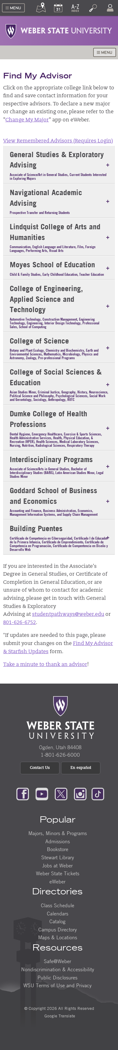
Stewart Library (57, 857)
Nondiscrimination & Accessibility (57, 969)
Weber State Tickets (57, 873)
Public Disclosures (57, 977)
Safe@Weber (57, 961)
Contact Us (40, 768)
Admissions (57, 841)
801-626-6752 (19, 622)
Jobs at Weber (57, 865)
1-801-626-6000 (60, 755)
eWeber (57, 881)
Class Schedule (57, 905)
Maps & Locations (57, 937)
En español (80, 768)
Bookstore (57, 849)
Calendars (57, 913)
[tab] (59, 165)
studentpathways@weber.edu (68, 614)
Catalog (57, 921)
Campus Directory (57, 929)
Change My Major (27, 120)
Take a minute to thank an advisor (45, 664)
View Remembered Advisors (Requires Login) (58, 141)
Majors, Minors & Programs (57, 833)
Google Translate (59, 1015)
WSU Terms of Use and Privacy (57, 985)
